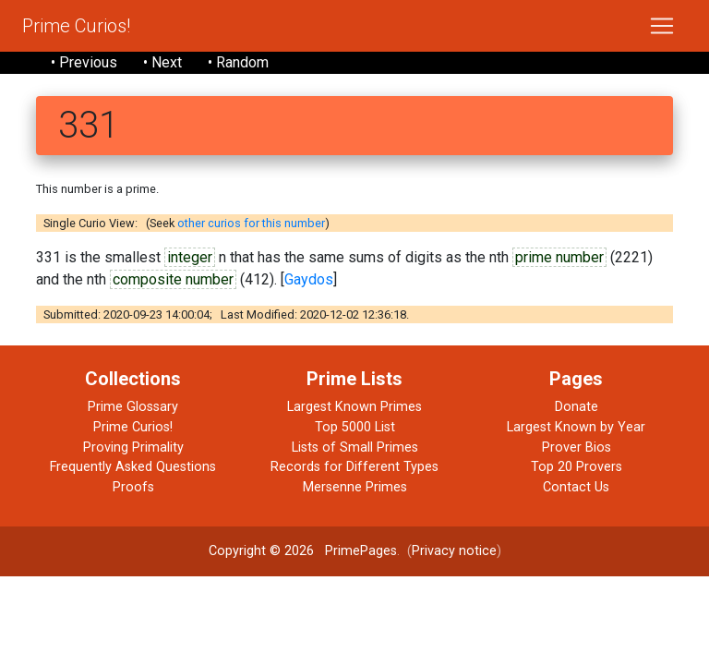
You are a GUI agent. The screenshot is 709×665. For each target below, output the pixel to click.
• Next (162, 62)
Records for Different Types (354, 467)
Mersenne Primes (355, 487)
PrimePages (361, 551)
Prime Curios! (76, 26)
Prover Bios (576, 447)
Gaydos (308, 279)
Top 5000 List (355, 427)
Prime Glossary (133, 407)
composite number (173, 279)
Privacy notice (454, 551)
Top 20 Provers (576, 467)
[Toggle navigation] (662, 25)
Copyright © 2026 (261, 551)
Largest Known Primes (354, 407)
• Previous (84, 62)
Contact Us (576, 487)
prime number (559, 257)
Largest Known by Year (576, 427)
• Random (238, 62)
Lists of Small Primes (355, 447)
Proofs (133, 487)
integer (189, 257)
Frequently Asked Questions (133, 467)
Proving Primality (133, 447)
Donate (576, 407)
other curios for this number (251, 223)
